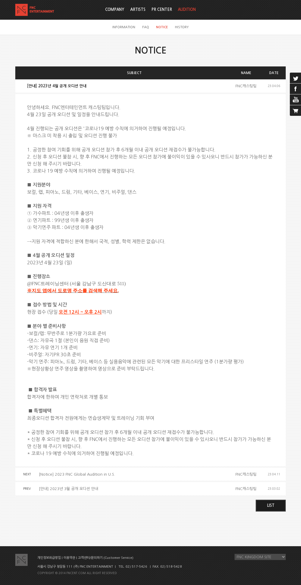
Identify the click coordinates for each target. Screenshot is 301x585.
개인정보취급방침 (49, 557)
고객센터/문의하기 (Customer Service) (105, 557)
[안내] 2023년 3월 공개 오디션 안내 (68, 489)
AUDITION (187, 9)
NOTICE (162, 27)
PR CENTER (161, 9)
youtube (295, 99)
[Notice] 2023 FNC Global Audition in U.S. (77, 474)
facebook (295, 88)
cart (295, 110)
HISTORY (182, 27)
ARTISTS (138, 9)
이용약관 (69, 557)
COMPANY (114, 9)
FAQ (145, 27)
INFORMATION (123, 27)
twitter (295, 78)
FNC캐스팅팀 (246, 86)
